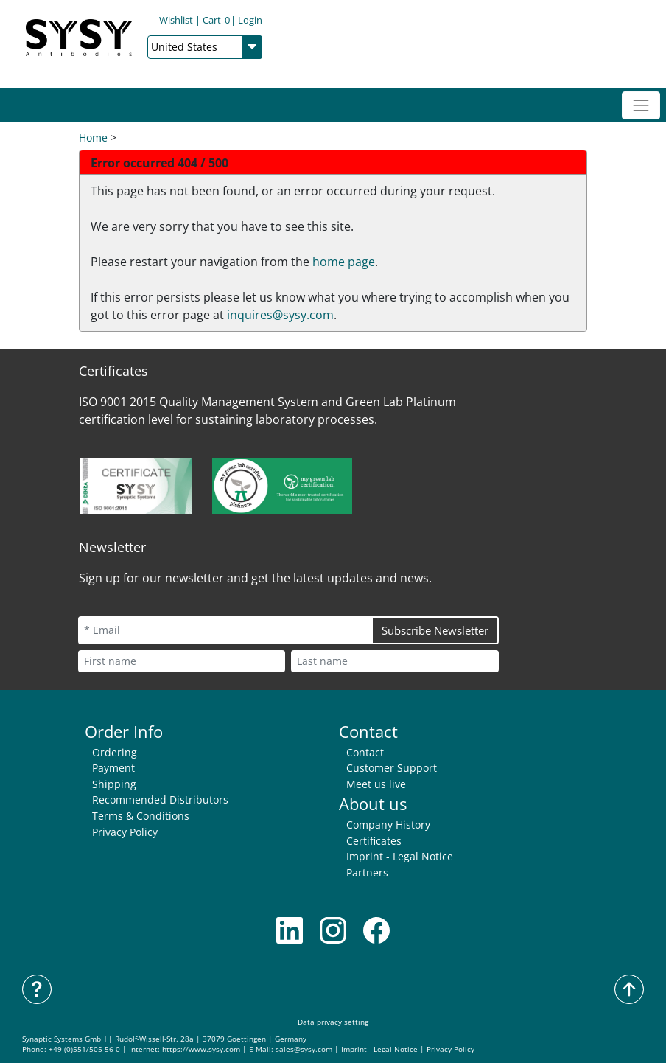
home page (343, 262)
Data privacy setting (333, 1022)
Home (93, 137)
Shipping (114, 784)
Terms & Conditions (140, 816)
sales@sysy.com (304, 1049)
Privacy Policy (125, 832)
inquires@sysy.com (280, 315)
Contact (365, 752)
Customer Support (391, 768)
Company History (388, 825)
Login (250, 20)
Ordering (114, 752)
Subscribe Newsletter (435, 630)
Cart (216, 20)
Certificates (374, 841)
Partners (367, 872)
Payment (113, 768)
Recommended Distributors (160, 799)
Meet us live (376, 784)
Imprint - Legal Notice (399, 856)
